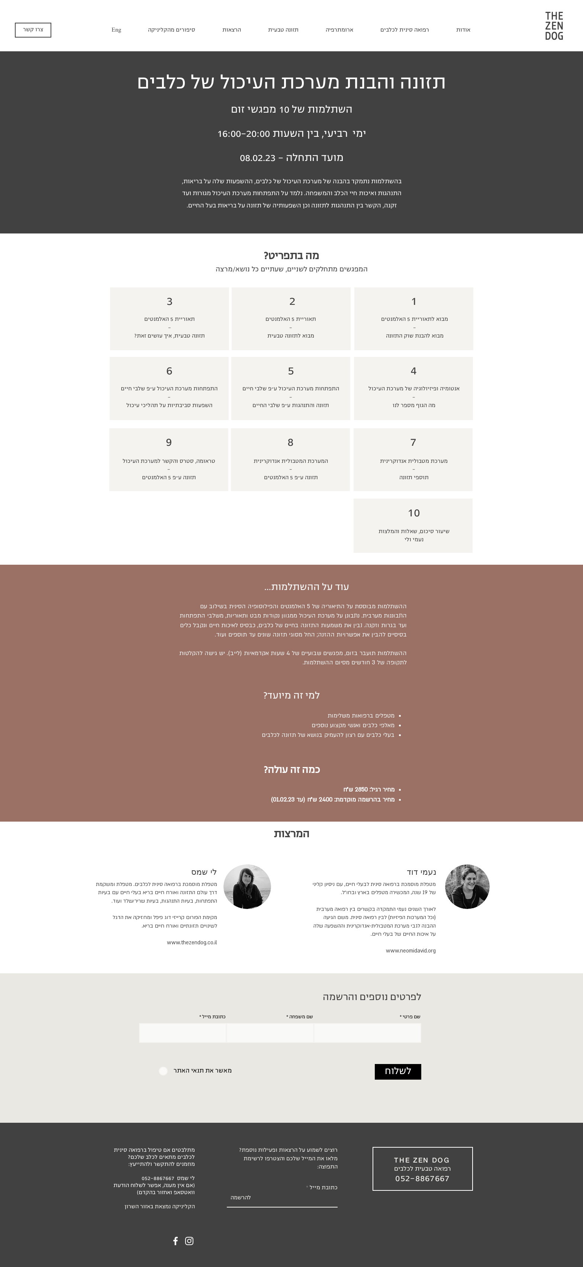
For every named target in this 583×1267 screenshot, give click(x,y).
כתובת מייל (214, 1017)
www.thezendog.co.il (192, 942)
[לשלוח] (398, 1072)
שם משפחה (301, 1017)
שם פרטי (412, 1017)
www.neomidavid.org (411, 950)
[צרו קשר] (33, 30)
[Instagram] (189, 1241)
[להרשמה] (241, 1198)
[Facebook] (175, 1241)
